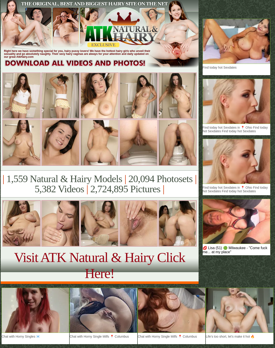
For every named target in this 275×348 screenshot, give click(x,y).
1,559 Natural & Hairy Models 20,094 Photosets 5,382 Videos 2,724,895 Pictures (99, 184)
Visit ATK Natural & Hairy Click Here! (99, 265)
